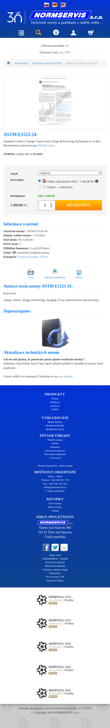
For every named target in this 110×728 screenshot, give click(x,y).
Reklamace (55, 573)
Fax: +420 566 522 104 (55, 483)
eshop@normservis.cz (55, 487)
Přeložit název (46, 145)
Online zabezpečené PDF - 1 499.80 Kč (70, 181)
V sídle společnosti (55, 490)
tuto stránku (65, 376)
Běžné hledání (55, 422)
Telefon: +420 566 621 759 (55, 480)
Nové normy (55, 503)
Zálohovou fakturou (55, 450)
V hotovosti (55, 457)
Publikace (55, 402)
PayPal (55, 443)
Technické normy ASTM (47, 63)
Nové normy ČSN (55, 576)
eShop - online (55, 476)
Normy (55, 398)
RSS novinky (55, 507)
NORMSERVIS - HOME (55, 558)
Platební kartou (55, 439)
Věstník (55, 510)
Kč (67, 45)
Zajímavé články (55, 580)
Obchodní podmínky (55, 565)
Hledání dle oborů (55, 429)
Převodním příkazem (55, 454)
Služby (55, 409)
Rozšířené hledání (55, 425)
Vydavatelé (21, 63)
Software (55, 405)
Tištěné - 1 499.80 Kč (58, 187)
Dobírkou (55, 447)
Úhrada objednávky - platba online (55, 465)
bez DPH (65, 52)
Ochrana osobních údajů (55, 569)
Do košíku (78, 205)
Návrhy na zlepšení (55, 562)
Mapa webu (55, 555)
